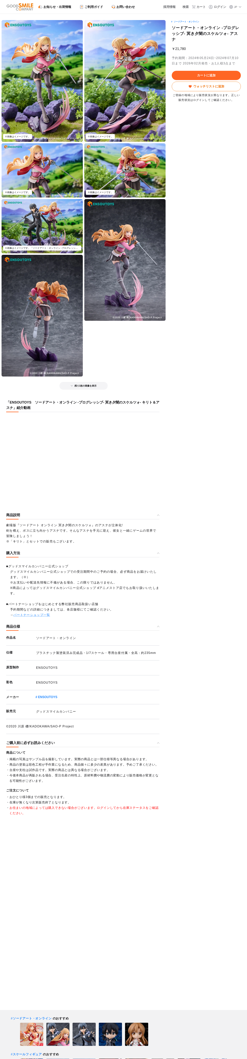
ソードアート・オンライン (186, 21)
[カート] (199, 7)
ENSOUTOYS (47, 697)
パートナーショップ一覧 (31, 614)
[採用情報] (167, 7)
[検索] (184, 7)
